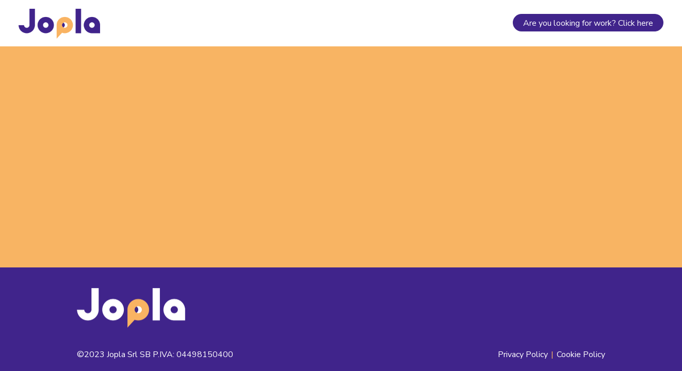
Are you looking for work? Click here (588, 23)
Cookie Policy (581, 354)
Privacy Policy (523, 354)
